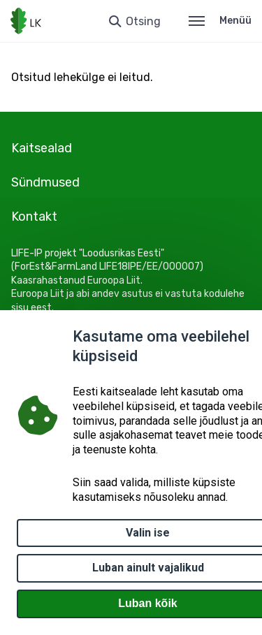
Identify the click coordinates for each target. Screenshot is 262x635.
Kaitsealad (41, 148)
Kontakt (34, 216)
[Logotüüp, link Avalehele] (25, 21)
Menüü (220, 21)
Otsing (143, 21)
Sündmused (45, 182)
